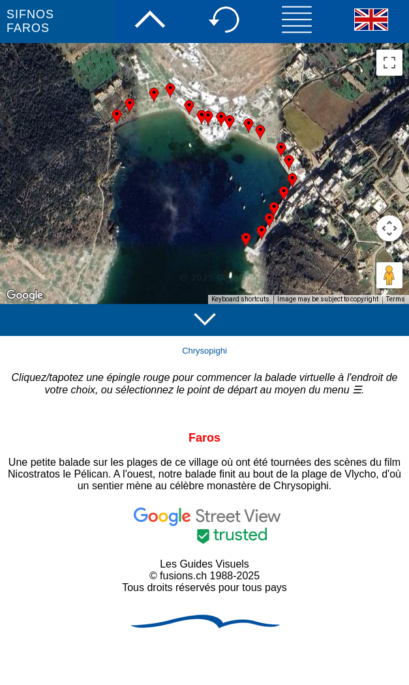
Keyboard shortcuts (240, 299)
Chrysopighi (204, 351)
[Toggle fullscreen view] (389, 63)
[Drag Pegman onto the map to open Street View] (389, 275)
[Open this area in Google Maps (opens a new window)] (24, 295)
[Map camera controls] (389, 228)
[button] (260, 132)
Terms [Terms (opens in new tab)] (395, 299)
